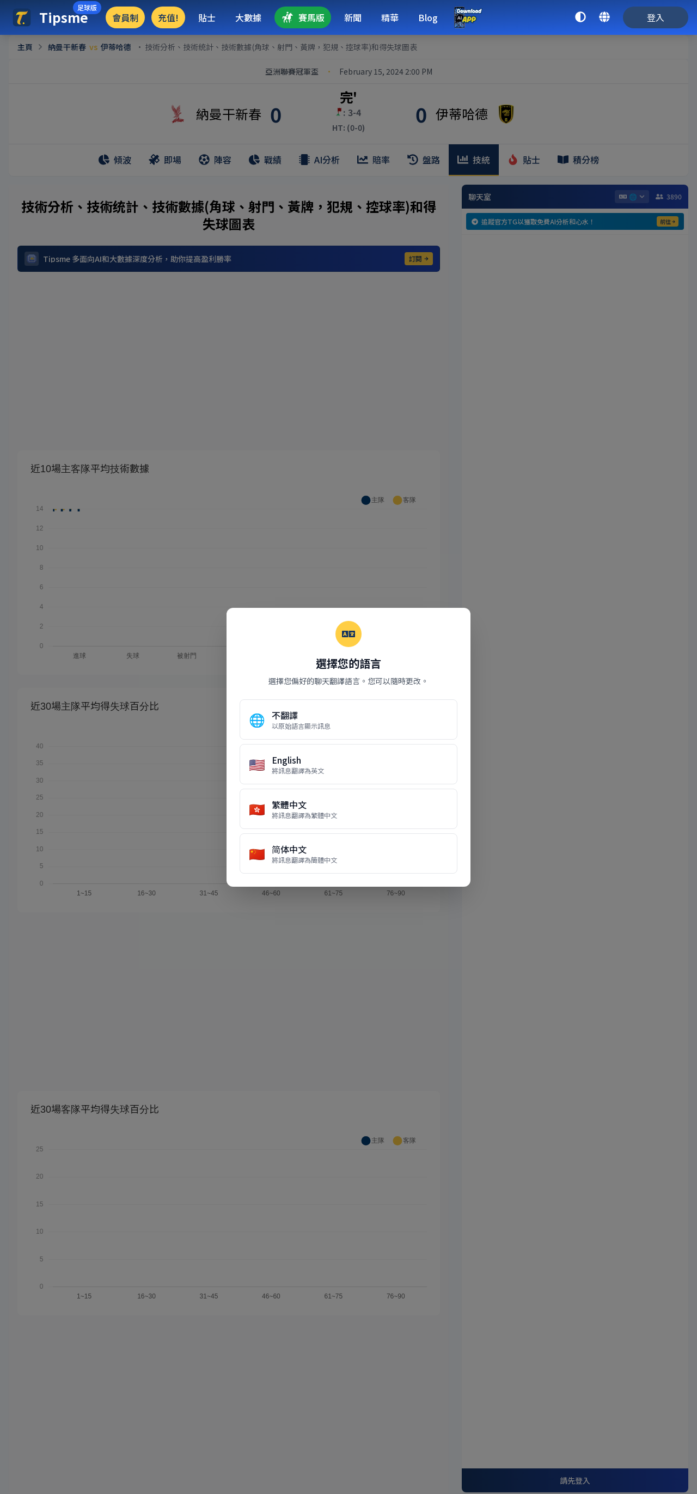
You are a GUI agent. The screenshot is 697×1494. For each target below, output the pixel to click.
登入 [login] (655, 17)
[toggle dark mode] (580, 17)
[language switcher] (604, 17)
